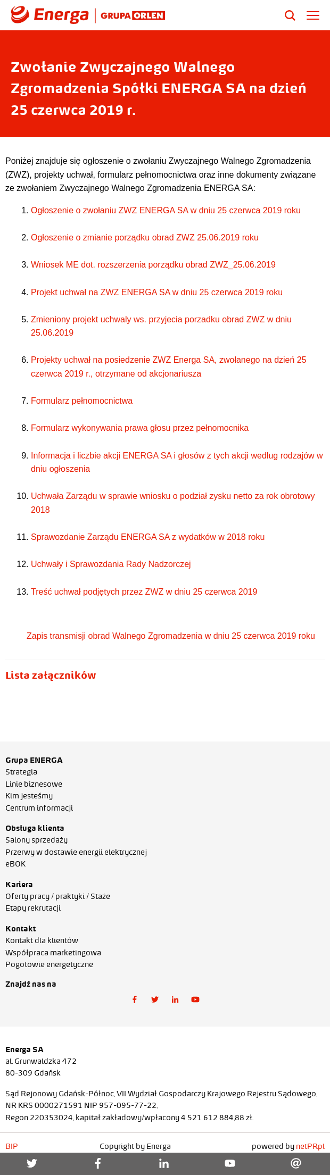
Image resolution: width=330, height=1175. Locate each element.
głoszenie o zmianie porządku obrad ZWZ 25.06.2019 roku (147, 237)
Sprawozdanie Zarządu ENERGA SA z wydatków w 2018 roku (148, 536)
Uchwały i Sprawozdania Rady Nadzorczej (112, 564)
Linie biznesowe (33, 784)
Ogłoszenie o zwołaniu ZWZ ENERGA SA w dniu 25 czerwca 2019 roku (166, 210)
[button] (135, 999)
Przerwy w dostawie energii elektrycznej (76, 852)
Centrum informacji (39, 808)
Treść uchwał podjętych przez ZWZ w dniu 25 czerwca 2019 (144, 591)
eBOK (15, 864)
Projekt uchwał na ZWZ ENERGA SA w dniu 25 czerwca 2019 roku (157, 292)
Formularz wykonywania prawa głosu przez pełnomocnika (140, 427)
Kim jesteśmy (29, 796)
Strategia (21, 772)
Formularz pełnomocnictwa (82, 400)
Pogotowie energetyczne (49, 964)
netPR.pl (310, 1146)
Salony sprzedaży (36, 840)
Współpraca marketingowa (53, 952)
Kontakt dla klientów (41, 940)
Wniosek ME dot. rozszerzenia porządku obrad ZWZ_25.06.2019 (153, 264)
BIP (11, 1146)
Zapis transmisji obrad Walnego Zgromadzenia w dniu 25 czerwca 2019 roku (169, 635)
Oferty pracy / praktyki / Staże (57, 896)
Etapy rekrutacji (33, 908)
